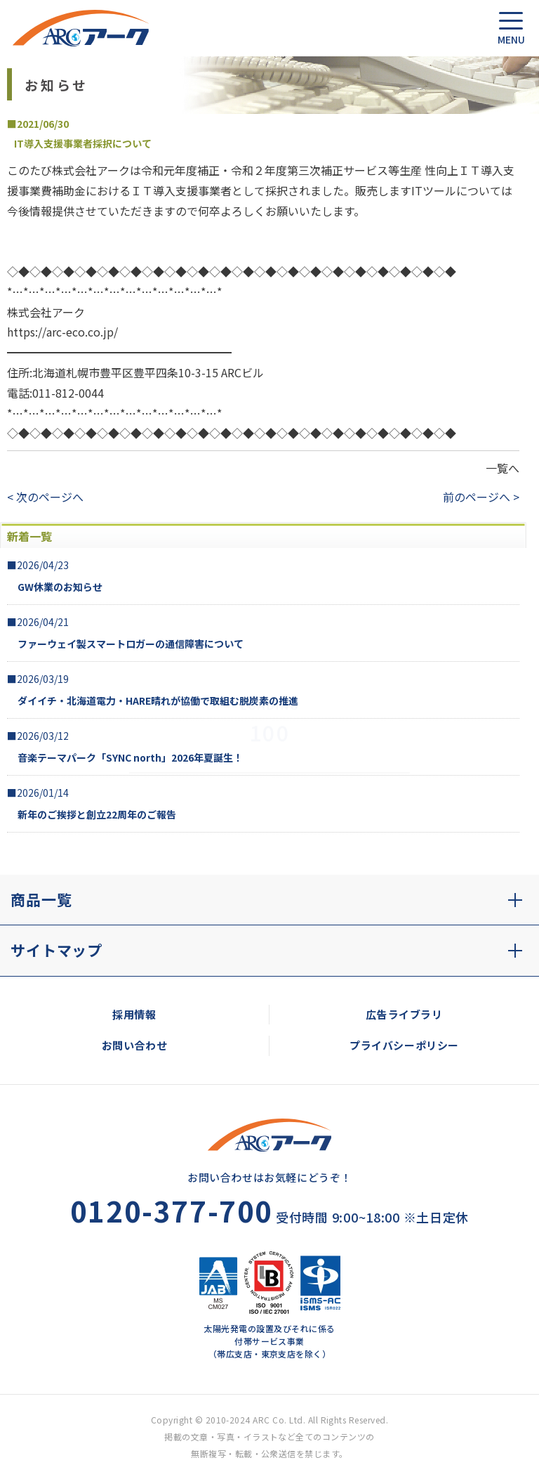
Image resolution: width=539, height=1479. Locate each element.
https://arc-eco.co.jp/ (62, 331)
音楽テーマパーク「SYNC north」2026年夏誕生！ (130, 757)
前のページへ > (481, 496)
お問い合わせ (135, 1045)
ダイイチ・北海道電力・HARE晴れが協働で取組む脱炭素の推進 (158, 700)
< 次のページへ (45, 496)
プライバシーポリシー (404, 1045)
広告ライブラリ (404, 1014)
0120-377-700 (171, 1211)
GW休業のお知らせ (60, 587)
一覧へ (502, 468)
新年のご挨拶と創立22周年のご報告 (97, 814)
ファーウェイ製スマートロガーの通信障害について (131, 644)
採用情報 (134, 1014)
